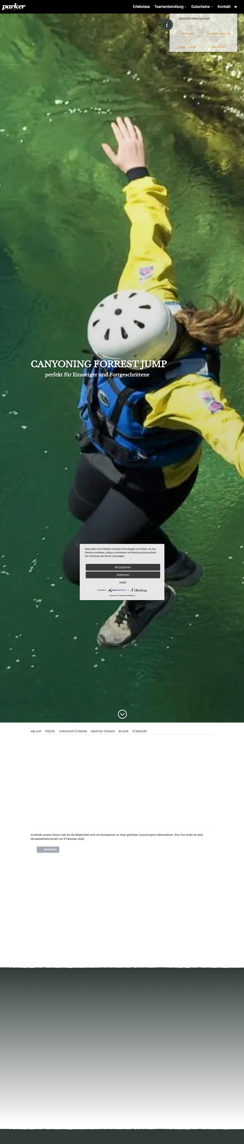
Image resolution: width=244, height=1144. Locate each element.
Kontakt (224, 7)
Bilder (124, 731)
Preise (50, 731)
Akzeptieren (123, 567)
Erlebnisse (141, 7)
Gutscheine (200, 7)
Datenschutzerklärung (127, 595)
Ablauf (36, 731)
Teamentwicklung (168, 7)
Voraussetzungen (73, 731)
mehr (122, 582)
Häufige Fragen (103, 731)
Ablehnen (122, 575)
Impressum (113, 595)
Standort (139, 731)
